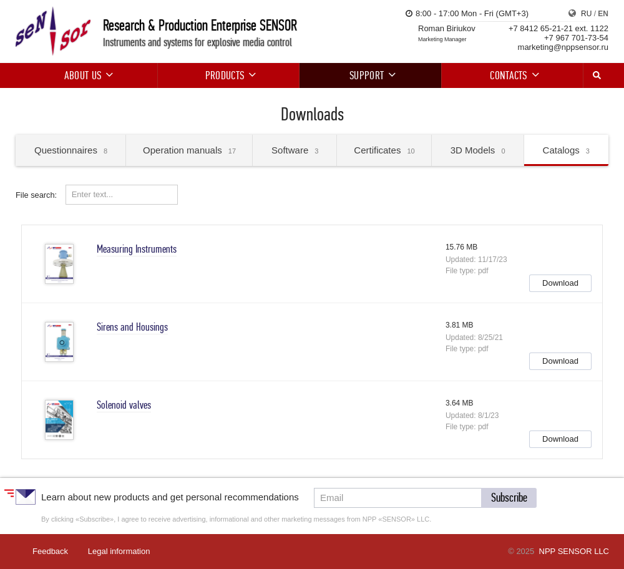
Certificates (384, 150)
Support (370, 75)
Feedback (50, 551)
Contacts (512, 75)
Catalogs (566, 150)
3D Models (478, 150)
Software (294, 150)
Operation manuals (189, 150)
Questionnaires (70, 150)
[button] (560, 283)
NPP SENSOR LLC (574, 551)
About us (86, 75)
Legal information (119, 551)
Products (228, 75)
